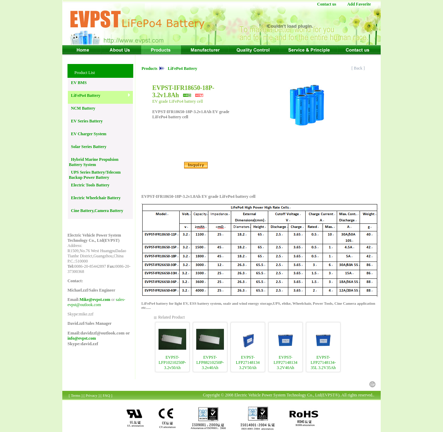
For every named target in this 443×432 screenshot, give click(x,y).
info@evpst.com (81, 338)
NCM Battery (82, 108)
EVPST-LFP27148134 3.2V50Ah (248, 362)
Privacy (92, 395)
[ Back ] (358, 68)
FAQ (106, 395)
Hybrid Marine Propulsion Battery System (93, 162)
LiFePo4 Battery (84, 95)
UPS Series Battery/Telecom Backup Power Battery (95, 175)
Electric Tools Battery (89, 185)
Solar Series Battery (87, 146)
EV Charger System (87, 133)
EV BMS (78, 82)
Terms (75, 395)
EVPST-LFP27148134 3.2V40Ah (286, 362)
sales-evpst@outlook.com (96, 302)
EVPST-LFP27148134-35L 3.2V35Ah (323, 362)
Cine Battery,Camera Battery (96, 210)
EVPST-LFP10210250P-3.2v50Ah (172, 362)
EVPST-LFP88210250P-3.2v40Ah (210, 362)
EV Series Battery (86, 121)
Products (150, 68)
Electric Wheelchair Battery (95, 197)
